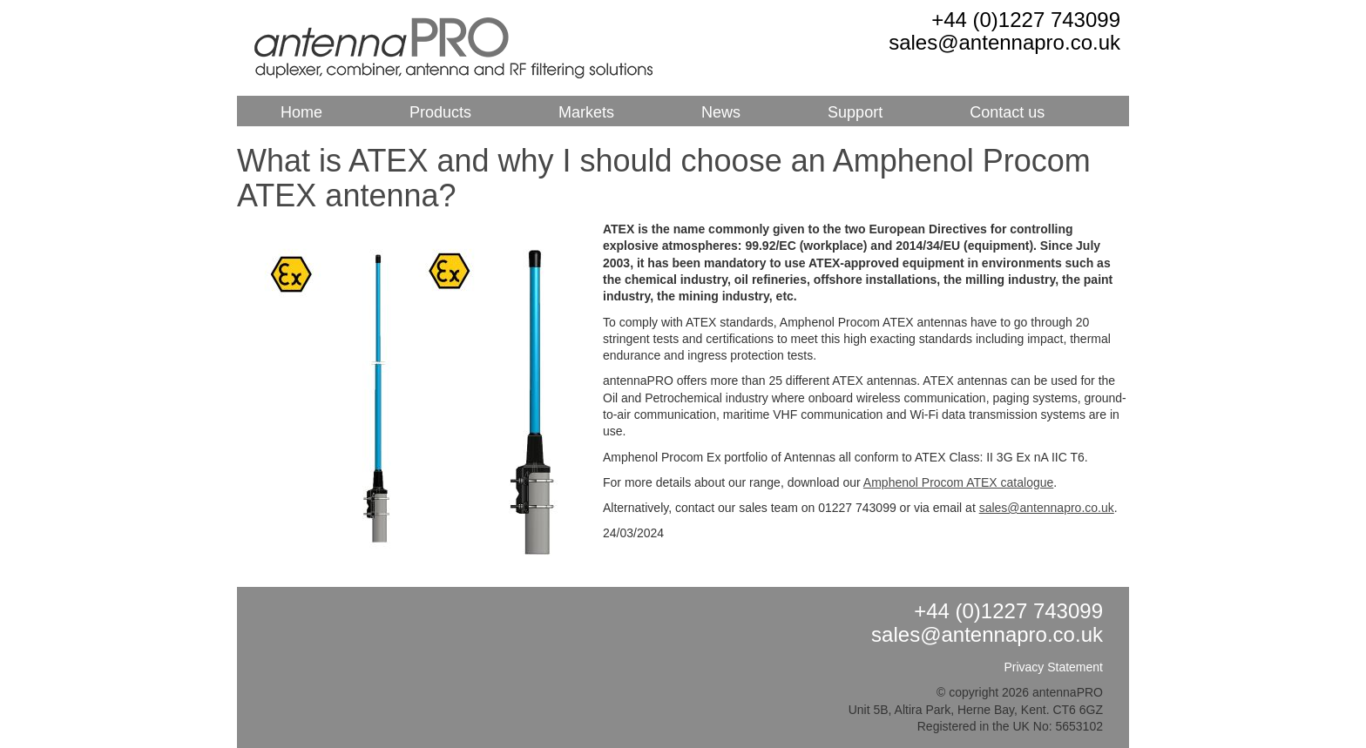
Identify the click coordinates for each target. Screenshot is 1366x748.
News (720, 112)
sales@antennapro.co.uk (1004, 42)
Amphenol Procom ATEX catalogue (958, 482)
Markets (586, 112)
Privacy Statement (1053, 667)
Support (855, 112)
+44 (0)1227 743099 (1025, 19)
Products (440, 112)
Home (301, 112)
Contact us (1007, 112)
